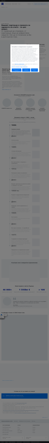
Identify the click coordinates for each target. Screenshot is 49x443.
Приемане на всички (34, 70)
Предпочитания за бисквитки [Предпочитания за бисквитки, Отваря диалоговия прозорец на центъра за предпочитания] (16, 70)
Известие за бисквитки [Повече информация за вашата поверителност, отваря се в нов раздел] (16, 66)
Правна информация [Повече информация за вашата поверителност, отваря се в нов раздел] (23, 66)
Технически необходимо (26, 70)
